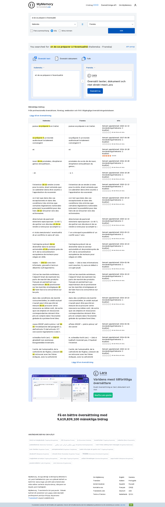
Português (132, 480)
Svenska (132, 477)
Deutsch (122, 491)
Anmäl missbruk (98, 484)
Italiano (121, 480)
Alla (54, 30)
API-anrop (130, 47)
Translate (96, 480)
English (121, 477)
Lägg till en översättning (40, 116)
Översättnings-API (108, 5)
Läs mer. (122, 505)
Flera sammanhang (39, 30)
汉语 (130, 491)
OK (131, 505)
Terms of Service (99, 494)
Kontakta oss (98, 487)
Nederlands (123, 494)
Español (122, 484)
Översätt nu (95, 91)
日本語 (131, 487)
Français (122, 487)
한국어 (131, 494)
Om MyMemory (125, 5)
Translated (32, 498)
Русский (131, 484)
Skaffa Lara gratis (103, 395)
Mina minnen (65, 30)
